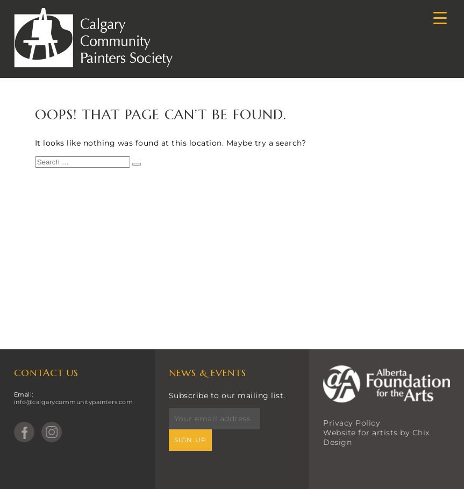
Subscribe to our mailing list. (227, 395)
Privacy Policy (351, 423)
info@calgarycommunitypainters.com (73, 402)
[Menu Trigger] (440, 17)
